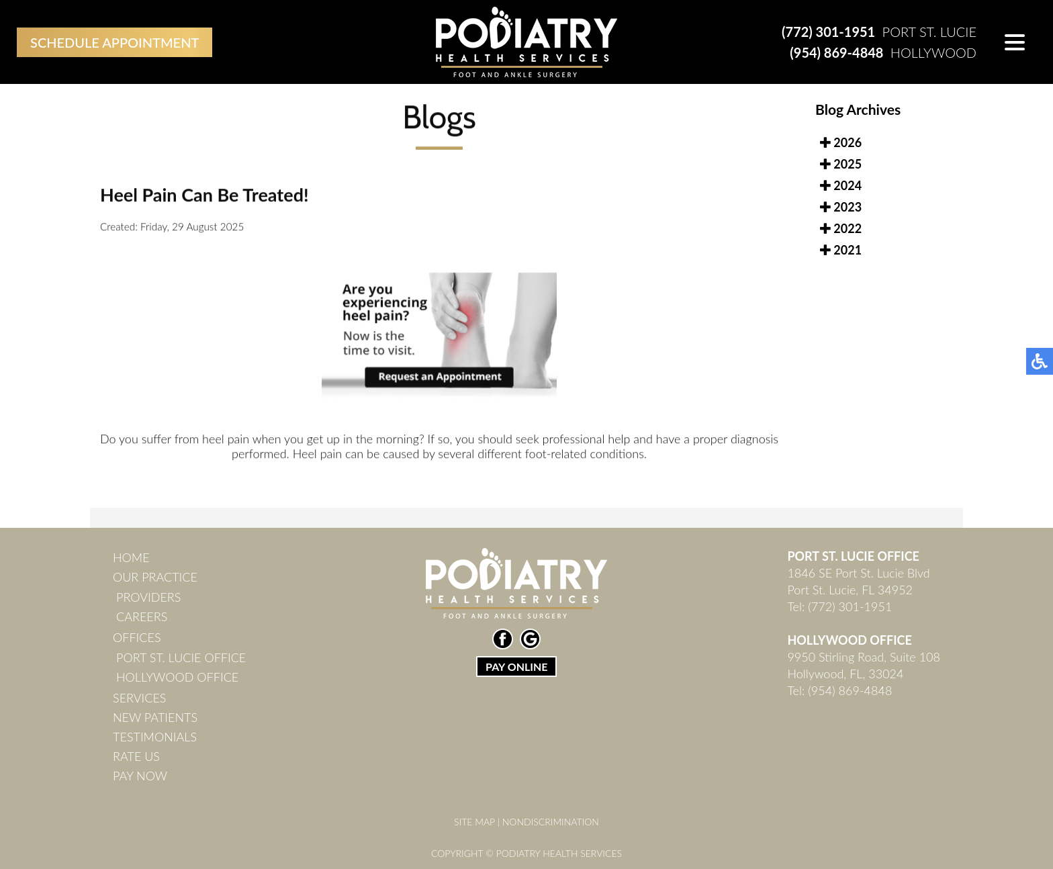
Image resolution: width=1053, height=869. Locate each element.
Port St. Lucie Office (181, 657)
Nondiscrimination (550, 821)
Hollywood (883, 52)
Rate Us (136, 756)
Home (131, 557)
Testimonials (155, 736)
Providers (148, 597)
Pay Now (140, 775)
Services (139, 697)
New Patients (155, 717)
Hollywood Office (177, 677)
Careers (141, 616)
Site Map (474, 821)
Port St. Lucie (879, 32)
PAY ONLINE (516, 666)
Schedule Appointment (114, 42)
